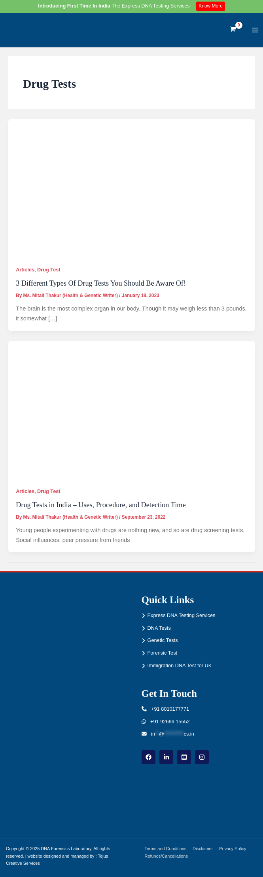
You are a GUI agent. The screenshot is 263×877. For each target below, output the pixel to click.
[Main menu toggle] (255, 30)
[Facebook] (148, 757)
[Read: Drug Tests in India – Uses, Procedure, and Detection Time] (131, 410)
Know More (211, 6)
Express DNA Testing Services (182, 615)
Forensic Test (163, 653)
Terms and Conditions (166, 848)
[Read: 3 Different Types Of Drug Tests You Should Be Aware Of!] (131, 188)
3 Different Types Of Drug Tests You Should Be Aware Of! (101, 283)
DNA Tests (159, 628)
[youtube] (184, 757)
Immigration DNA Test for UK (180, 665)
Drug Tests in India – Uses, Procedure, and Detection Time (100, 505)
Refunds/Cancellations (166, 856)
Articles (25, 270)
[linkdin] (166, 757)
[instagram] (202, 757)
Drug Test (49, 270)
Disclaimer (203, 848)
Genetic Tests (163, 640)
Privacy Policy (232, 848)
